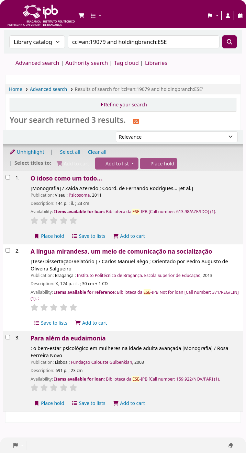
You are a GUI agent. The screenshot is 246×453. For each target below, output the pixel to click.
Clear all (97, 152)
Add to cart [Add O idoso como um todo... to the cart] (129, 236)
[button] (81, 15)
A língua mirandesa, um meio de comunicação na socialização (121, 251)
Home (15, 89)
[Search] (229, 41)
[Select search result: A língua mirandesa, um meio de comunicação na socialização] (7, 250)
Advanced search (37, 63)
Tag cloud (126, 63)
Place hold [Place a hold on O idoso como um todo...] (49, 236)
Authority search (86, 63)
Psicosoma (79, 195)
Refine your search (125, 104)
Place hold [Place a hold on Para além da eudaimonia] (49, 403)
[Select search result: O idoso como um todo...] (7, 177)
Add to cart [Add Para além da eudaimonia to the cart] (129, 403)
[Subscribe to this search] (136, 120)
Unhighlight (26, 152)
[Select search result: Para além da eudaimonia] (7, 337)
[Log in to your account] (228, 15)
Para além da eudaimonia (68, 338)
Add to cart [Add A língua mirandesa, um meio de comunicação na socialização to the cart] (91, 323)
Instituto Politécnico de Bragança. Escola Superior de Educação (139, 275)
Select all (70, 152)
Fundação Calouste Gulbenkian (101, 362)
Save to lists (88, 236)
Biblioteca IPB (24, 10)
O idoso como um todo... (66, 178)
